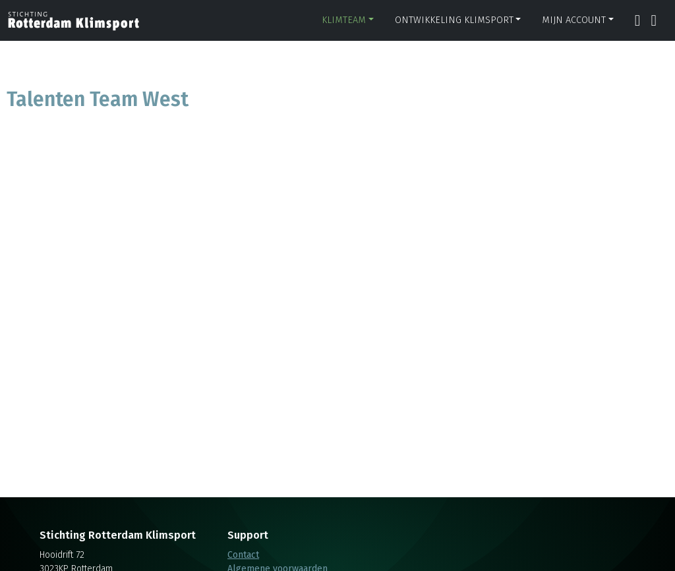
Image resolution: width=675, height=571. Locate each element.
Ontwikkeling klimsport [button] (454, 20)
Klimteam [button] (344, 20)
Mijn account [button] (574, 20)
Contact (243, 554)
